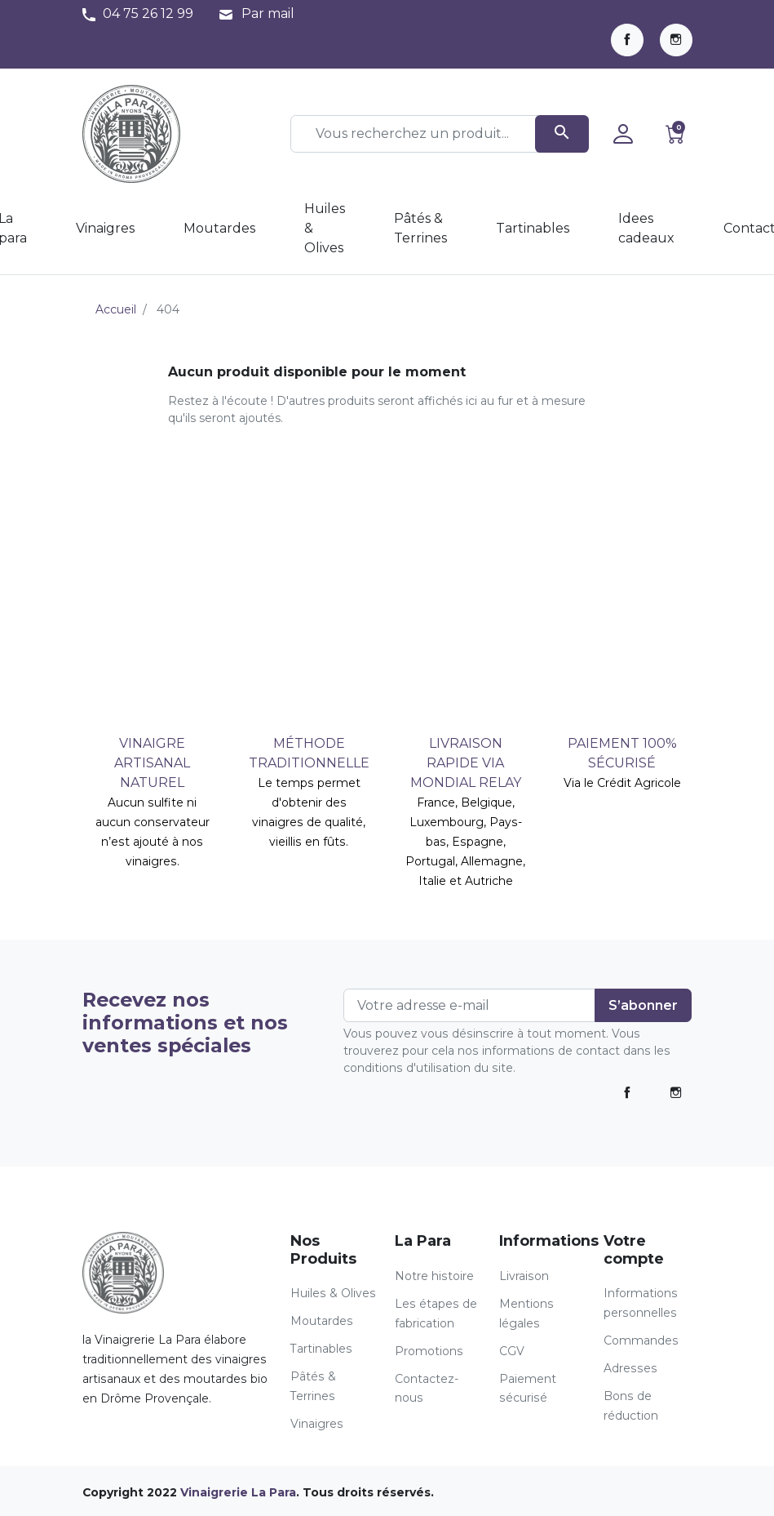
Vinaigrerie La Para (238, 1492)
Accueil (115, 309)
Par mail (267, 13)
